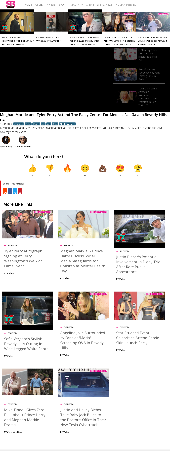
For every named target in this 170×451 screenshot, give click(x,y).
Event (28, 124)
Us (43, 124)
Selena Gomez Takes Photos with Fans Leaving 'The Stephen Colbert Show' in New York (119, 40)
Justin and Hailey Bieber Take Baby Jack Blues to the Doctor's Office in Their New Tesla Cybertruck (83, 417)
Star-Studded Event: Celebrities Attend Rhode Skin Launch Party (137, 337)
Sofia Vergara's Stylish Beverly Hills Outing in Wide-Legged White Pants (26, 343)
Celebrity (18, 124)
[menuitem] (28, 4)
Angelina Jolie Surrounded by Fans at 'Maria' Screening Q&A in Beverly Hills (82, 340)
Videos (10, 273)
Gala (55, 124)
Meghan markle (67, 124)
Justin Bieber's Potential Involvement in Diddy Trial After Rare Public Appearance (138, 264)
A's (48, 124)
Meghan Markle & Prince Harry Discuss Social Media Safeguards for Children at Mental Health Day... (82, 260)
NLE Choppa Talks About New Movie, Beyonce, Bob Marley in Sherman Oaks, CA (153, 40)
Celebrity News (15, 432)
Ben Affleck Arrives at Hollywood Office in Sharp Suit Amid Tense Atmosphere (18, 40)
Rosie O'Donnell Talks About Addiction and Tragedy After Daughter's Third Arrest (84, 40)
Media (36, 124)
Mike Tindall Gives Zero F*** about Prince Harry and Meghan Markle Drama (24, 417)
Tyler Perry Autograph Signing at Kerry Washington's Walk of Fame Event (23, 258)
